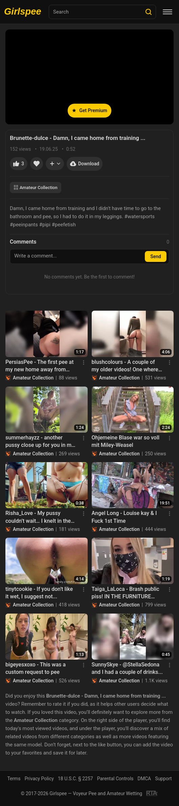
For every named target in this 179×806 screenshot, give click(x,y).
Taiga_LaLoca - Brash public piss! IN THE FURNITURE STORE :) (125, 593)
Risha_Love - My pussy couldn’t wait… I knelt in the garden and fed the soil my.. (38, 517)
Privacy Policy (39, 778)
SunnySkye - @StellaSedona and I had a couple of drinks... (127, 668)
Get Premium (89, 110)
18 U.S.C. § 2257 (75, 778)
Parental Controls (115, 778)
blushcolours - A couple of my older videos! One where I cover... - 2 (126, 366)
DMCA (144, 778)
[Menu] (167, 11)
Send (155, 256)
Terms (13, 778)
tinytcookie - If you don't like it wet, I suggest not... (39, 593)
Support (163, 778)
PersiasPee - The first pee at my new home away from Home (39, 366)
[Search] (148, 12)
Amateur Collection (36, 187)
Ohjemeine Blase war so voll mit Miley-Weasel (126, 441)
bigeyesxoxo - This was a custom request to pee (35, 668)
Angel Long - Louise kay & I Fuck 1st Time (124, 517)
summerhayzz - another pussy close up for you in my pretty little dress (39, 441)
